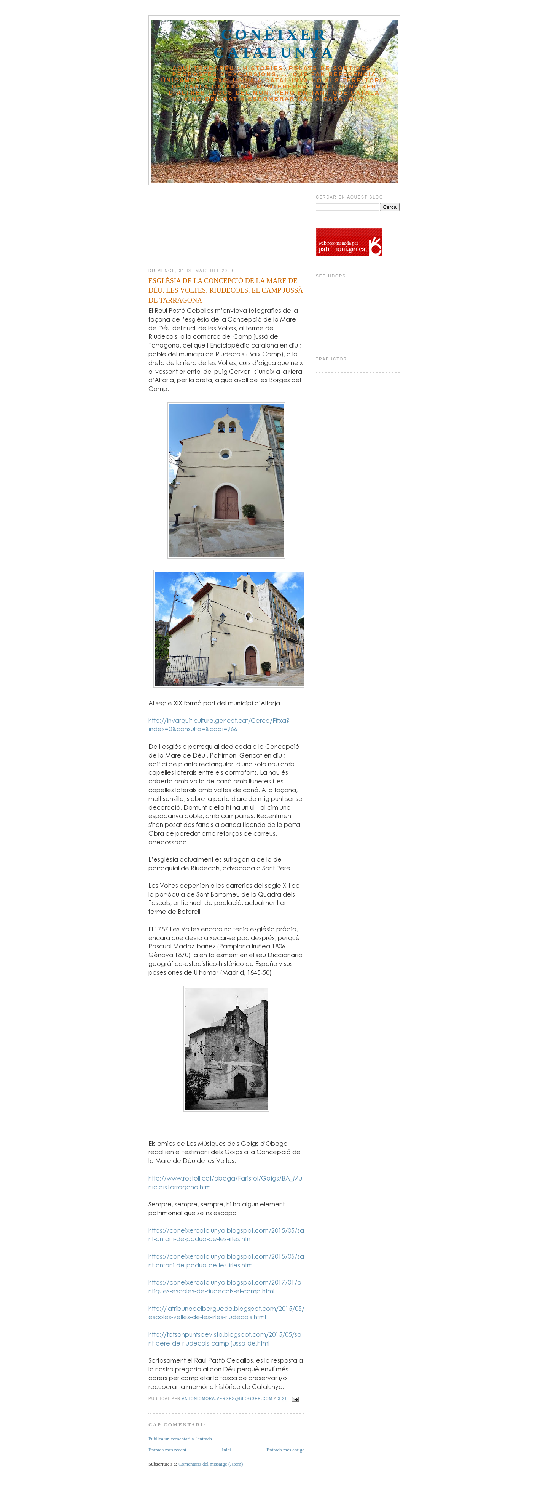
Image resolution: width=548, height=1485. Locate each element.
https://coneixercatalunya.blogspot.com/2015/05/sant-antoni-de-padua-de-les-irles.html (226, 1234)
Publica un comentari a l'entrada (180, 1439)
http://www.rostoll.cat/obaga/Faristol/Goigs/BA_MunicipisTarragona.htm (225, 1182)
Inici (226, 1450)
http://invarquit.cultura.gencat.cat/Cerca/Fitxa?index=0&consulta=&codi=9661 (219, 725)
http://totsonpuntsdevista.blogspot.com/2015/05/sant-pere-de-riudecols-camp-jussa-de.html (224, 1338)
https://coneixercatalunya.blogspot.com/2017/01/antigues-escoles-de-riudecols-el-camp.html (224, 1286)
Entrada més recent (167, 1450)
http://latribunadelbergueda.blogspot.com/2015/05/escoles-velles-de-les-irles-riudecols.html (226, 1313)
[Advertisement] (192, 200)
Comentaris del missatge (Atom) (210, 1464)
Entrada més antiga (285, 1450)
